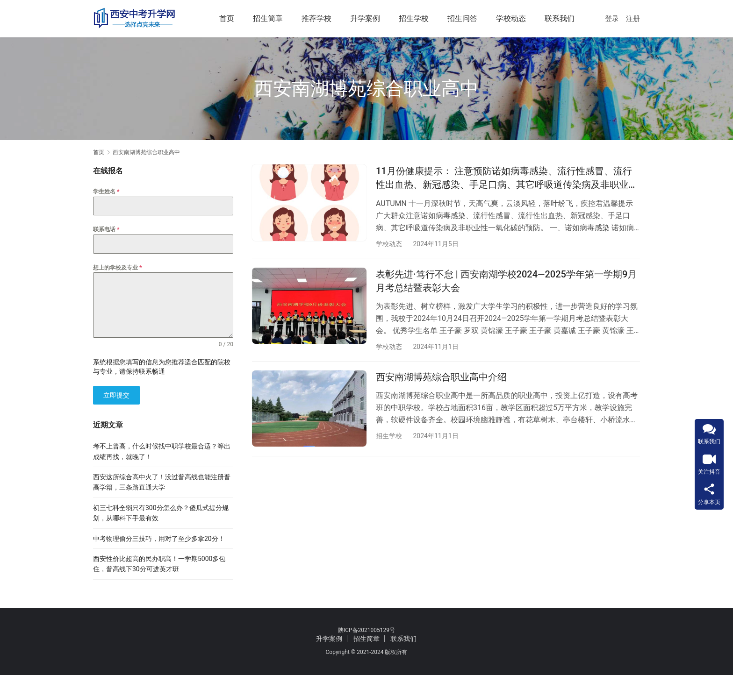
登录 (612, 18)
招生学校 (414, 18)
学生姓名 (106, 191)
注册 (633, 18)
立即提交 (116, 395)
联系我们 (560, 18)
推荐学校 (316, 18)
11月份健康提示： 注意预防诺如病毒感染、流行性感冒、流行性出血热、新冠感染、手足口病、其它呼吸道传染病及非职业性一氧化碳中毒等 (507, 178)
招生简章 (268, 18)
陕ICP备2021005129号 (366, 630)
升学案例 (365, 18)
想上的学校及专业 (117, 267)
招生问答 (462, 18)
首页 (226, 18)
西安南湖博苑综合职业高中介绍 (441, 378)
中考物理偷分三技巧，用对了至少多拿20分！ (159, 538)
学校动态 (511, 18)
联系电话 (106, 229)
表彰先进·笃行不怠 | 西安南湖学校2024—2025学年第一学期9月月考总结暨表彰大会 (506, 281)
